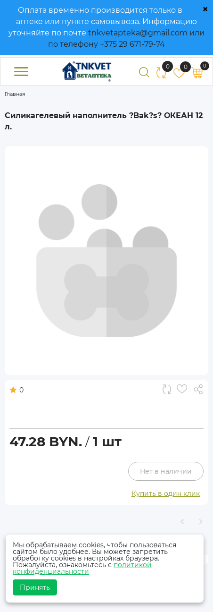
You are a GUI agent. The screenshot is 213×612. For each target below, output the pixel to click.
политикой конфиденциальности (82, 568)
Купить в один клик (165, 493)
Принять (35, 587)
